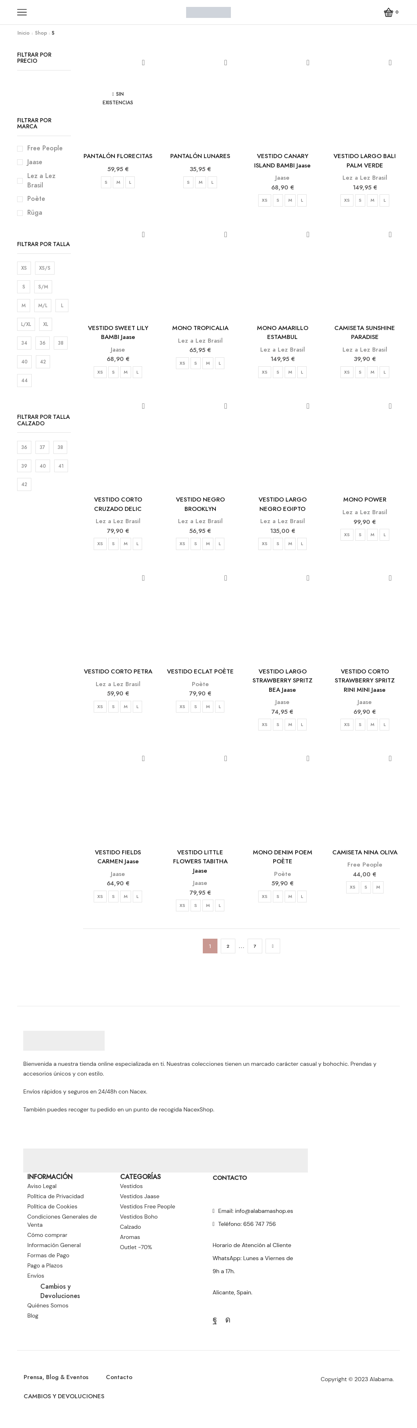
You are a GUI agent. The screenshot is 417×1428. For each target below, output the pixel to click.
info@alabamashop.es (264, 1219)
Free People (364, 872)
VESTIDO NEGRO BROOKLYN (200, 507)
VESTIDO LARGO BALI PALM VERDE (364, 161)
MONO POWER (365, 503)
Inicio (24, 33)
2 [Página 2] (227, 955)
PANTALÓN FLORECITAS (117, 161)
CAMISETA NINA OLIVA (364, 859)
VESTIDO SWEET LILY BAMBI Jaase (118, 334)
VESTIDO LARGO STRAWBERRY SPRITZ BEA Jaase (282, 685)
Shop (41, 33)
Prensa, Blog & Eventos (58, 1387)
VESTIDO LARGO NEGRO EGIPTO (282, 507)
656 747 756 (259, 1233)
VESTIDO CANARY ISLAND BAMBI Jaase (282, 161)
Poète (200, 698)
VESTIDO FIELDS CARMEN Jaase (118, 864)
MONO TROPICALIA (200, 329)
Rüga (34, 212)
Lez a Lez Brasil (364, 179)
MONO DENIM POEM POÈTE (282, 864)
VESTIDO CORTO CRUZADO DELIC (118, 507)
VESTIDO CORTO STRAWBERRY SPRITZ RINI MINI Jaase (365, 685)
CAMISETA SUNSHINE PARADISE (365, 334)
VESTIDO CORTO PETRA (118, 681)
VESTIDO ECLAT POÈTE (200, 681)
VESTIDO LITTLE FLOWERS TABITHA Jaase (200, 869)
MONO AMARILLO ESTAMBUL (282, 334)
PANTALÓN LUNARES (200, 156)
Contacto (126, 1387)
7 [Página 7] (254, 955)
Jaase (282, 179)
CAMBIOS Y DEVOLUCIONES (67, 1407)
